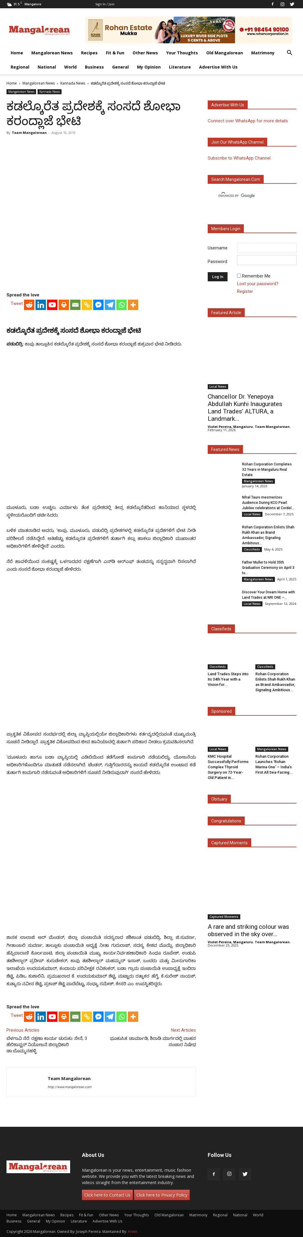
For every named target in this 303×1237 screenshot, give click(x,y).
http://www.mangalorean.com (69, 1087)
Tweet (17, 303)
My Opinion (149, 67)
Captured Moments (229, 842)
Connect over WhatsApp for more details (248, 121)
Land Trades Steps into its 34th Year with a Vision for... (228, 679)
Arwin (132, 1231)
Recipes (89, 53)
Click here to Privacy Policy (161, 1195)
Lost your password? (257, 283)
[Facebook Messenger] (98, 305)
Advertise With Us (218, 67)
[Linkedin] (41, 305)
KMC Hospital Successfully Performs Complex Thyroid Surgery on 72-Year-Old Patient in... (228, 767)
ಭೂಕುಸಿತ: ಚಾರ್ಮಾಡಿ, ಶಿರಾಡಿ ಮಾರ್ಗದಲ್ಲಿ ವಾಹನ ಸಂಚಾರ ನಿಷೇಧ (153, 1041)
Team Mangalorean (29, 132)
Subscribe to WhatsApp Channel (239, 158)
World (70, 67)
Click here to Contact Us (107, 1195)
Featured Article (226, 312)
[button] (289, 53)
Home (17, 53)
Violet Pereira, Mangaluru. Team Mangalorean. (249, 426)
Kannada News (72, 83)
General (120, 67)
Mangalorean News (52, 53)
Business (94, 67)
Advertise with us (227, 105)
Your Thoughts (182, 53)
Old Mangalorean (224, 53)
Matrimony (263, 53)
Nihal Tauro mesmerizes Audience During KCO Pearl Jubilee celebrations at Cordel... (268, 502)
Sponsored (221, 711)
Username (218, 248)
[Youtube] (52, 305)
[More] (133, 305)
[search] (246, 196)
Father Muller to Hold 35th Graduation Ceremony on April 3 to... (268, 567)
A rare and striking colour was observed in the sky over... (248, 930)
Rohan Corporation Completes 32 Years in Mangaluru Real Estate (267, 469)
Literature (180, 67)
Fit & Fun (115, 53)
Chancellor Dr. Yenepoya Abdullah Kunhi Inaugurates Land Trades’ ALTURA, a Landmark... (245, 407)
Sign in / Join (105, 4)
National (47, 67)
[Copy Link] (87, 305)
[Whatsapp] (121, 305)
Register (245, 291)
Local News (217, 386)
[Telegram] (110, 305)
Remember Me (256, 276)
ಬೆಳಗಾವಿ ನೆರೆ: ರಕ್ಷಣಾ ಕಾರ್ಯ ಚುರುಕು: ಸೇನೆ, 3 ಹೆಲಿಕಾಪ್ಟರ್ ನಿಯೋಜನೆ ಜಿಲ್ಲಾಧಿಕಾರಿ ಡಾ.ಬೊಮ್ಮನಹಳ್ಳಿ (47, 1044)
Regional (20, 67)
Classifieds (252, 549)
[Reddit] (29, 305)
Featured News (225, 449)
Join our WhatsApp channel (237, 142)
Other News (145, 53)
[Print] (64, 305)
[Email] (75, 305)
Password (217, 261)
